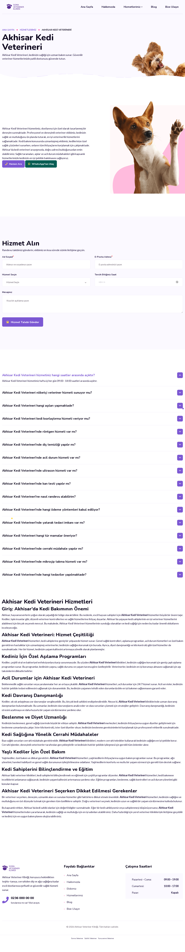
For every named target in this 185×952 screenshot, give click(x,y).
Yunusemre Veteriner (106, 941)
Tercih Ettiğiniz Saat (105, 275)
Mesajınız (7, 293)
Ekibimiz (70, 891)
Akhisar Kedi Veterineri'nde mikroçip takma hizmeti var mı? (44, 564)
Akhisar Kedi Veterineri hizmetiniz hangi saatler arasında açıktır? (48, 377)
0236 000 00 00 (24, 900)
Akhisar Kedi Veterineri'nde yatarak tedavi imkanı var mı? (43, 525)
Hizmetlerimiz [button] (132, 7)
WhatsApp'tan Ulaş (41, 164)
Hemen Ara (13, 164)
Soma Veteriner (77, 941)
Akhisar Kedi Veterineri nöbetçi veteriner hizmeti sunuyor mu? (47, 395)
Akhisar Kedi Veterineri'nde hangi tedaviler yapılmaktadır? (44, 577)
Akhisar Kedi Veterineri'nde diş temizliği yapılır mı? (38, 447)
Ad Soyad (8, 257)
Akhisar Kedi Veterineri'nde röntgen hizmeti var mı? (39, 434)
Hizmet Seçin (9, 275)
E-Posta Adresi (104, 257)
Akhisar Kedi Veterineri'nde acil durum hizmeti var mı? (41, 460)
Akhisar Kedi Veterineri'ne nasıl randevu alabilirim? (39, 499)
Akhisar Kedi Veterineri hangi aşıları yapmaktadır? (38, 408)
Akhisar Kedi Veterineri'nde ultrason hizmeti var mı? (39, 473)
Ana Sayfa (87, 7)
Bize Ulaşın (172, 7)
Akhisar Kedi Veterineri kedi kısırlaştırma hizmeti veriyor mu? (46, 421)
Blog (154, 7)
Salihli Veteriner (90, 941)
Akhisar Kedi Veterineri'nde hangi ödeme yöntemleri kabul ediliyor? (51, 512)
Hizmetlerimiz (29, 30)
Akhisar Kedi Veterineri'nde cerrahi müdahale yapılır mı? (42, 551)
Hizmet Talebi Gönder (23, 324)
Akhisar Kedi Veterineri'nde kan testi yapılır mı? (36, 486)
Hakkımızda (108, 7)
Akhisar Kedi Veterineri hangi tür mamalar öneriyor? (39, 538)
